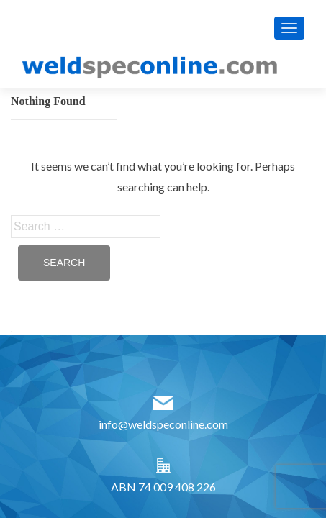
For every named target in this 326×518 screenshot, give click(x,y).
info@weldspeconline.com (163, 424)
